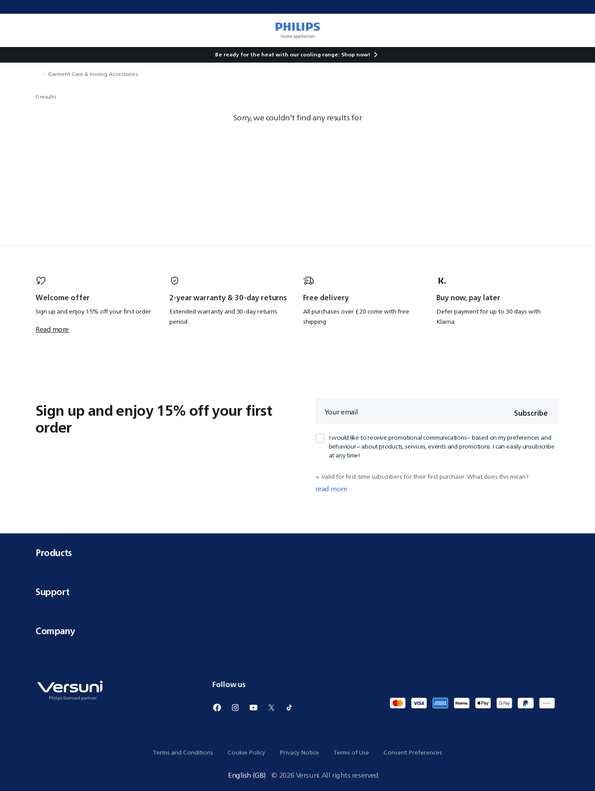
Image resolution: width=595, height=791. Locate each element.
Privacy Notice (299, 752)
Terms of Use (351, 752)
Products (297, 552)
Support (297, 592)
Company (297, 631)
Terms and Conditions (183, 752)
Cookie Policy (246, 752)
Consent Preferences (412, 752)
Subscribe (530, 413)
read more (331, 488)
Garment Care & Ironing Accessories (93, 74)
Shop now (354, 54)
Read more (52, 329)
